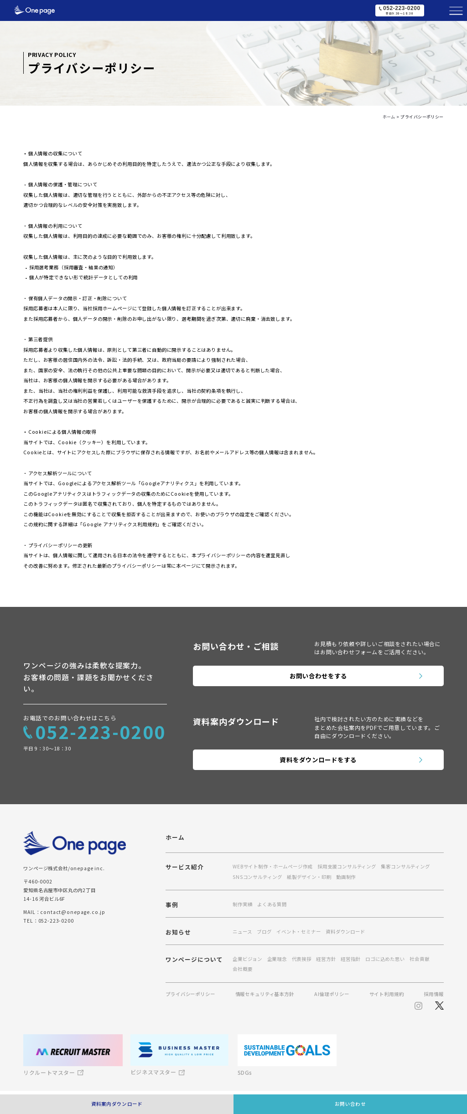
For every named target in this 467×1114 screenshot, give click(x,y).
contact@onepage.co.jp (72, 912)
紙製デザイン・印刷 (309, 876)
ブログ (264, 931)
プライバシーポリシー (190, 994)
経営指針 (350, 958)
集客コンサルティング (405, 866)
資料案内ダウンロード (117, 1103)
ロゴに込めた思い (385, 958)
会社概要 (242, 968)
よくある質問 (272, 904)
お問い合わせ (350, 1103)
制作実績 (242, 904)
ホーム (175, 838)
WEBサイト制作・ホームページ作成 (272, 866)
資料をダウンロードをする (318, 759)
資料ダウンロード (345, 931)
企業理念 (277, 958)
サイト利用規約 (386, 994)
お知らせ (178, 932)
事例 (172, 905)
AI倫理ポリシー (331, 994)
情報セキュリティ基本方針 (264, 994)
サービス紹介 (185, 867)
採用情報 (433, 994)
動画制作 (346, 876)
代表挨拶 (301, 958)
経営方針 (326, 958)
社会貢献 (419, 958)
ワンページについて (194, 960)
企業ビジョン (247, 958)
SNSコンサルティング (257, 876)
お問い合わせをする (319, 675)
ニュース (242, 931)
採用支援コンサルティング (346, 866)
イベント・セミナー (298, 931)
